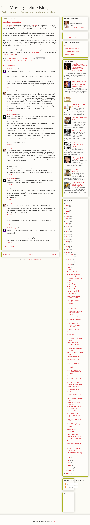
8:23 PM (9, 214)
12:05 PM (9, 242)
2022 (67, 213)
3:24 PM (9, 87)
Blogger (54, 521)
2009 (67, 247)
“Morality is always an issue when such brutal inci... (74, 338)
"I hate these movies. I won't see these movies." (73, 302)
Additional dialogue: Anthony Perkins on (77, 144)
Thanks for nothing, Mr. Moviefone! (74, 449)
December (71, 254)
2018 (67, 224)
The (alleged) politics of (78, 105)
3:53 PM (9, 110)
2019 (67, 221)
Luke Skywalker (35, 52)
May (69, 460)
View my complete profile (77, 27)
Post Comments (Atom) (34, 259)
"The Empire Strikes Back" (14, 61)
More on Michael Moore (74, 443)
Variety (66, 45)
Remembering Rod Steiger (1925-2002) (77, 158)
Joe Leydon (10, 90)
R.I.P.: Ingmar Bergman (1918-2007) (74, 283)
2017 (67, 226)
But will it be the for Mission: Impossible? (78, 184)
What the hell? (71, 411)
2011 (67, 242)
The (9, 54)
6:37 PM (9, 163)
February (70, 468)
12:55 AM (9, 174)
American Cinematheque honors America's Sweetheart (74, 312)
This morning (71, 334)
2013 (67, 236)
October (70, 259)
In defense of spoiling (73, 317)
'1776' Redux (71, 431)
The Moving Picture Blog (25, 7)
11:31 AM (9, 184)
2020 (67, 218)
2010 (67, 244)
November (71, 257)
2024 (67, 208)
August (70, 264)
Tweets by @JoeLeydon (71, 37)
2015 (67, 231)
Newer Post (7, 254)
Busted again (71, 306)
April (69, 462)
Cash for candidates (73, 363)
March (70, 465)
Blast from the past (72, 446)
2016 (67, 229)
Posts (67, 484)
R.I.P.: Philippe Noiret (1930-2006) (78, 170)
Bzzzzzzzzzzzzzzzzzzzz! (74, 332)
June (69, 457)
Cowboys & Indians (69, 54)
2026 (67, 203)
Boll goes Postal (72, 272)
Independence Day (72, 434)
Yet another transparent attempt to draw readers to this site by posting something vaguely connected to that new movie (75, 68)
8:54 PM (9, 224)
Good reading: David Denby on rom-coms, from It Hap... (74, 325)
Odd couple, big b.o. (73, 329)
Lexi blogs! (70, 269)
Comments (69, 487)
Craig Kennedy (11, 69)
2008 (67, 249)
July (69, 267)
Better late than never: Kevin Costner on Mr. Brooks (74, 371)
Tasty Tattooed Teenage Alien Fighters (74, 407)
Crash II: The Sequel (73, 386)
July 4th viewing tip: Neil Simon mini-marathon (74, 437)
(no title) (74, 96)
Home (31, 254)
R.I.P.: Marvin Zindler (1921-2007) (73, 287)
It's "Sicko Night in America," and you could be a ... (73, 344)
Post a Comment (9, 246)
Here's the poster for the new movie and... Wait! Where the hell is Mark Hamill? (79, 84)
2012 (67, 239)
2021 (67, 216)
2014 (67, 234)
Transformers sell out (73, 441)
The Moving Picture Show (71, 51)
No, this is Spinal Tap (73, 389)
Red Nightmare (71, 293)
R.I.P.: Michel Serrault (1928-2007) (73, 275)
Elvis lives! (70, 392)
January (70, 470)
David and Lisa (71, 376)
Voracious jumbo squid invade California (73, 296)
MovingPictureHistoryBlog (71, 48)
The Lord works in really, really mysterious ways (74, 383)
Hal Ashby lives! (76, 130)
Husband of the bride (73, 291)
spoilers (35, 25)
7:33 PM (9, 199)
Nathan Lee (34, 61)
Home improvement (73, 356)
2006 (67, 473)
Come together (71, 429)
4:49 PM (9, 144)
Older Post (54, 254)
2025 (67, 206)
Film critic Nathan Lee (9, 25)
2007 (67, 252)
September (71, 262)
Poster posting (71, 308)
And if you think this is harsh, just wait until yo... (73, 415)
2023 (67, 211)
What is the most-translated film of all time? (73, 425)
